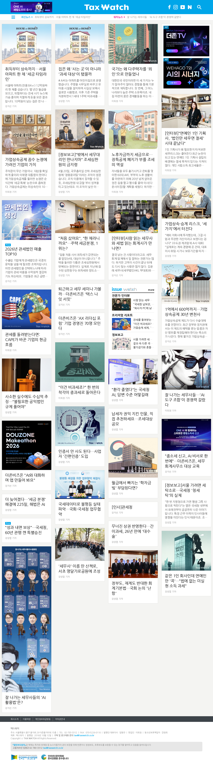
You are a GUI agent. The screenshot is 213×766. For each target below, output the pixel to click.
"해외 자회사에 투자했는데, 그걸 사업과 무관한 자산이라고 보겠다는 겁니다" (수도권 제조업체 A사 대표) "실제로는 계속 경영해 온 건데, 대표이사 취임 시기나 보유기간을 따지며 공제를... (185, 243)
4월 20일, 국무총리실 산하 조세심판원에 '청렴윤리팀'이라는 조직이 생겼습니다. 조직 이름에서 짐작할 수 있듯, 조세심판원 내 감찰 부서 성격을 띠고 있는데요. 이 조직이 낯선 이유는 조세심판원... (79, 179)
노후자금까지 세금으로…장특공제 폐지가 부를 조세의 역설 (133, 160)
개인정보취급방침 (43, 719)
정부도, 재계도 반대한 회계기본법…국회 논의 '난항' (132, 588)
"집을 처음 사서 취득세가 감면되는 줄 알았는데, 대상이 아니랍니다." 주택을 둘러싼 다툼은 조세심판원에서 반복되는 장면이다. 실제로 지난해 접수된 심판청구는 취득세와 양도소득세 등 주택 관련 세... (79, 263)
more (151, 290)
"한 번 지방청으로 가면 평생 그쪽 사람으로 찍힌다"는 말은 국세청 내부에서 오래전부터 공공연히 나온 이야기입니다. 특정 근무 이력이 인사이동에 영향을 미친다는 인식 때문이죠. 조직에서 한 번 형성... (186, 510)
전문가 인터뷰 (121, 295)
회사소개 (14, 719)
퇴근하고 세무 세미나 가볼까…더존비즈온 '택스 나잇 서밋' (79, 294)
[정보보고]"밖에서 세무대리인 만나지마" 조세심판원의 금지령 (79, 160)
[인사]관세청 (122, 507)
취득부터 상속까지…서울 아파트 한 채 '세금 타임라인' (63, 17)
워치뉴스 (118, 17)
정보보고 (117, 334)
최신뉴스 (25, 17)
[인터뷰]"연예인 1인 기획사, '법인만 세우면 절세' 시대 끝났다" (185, 138)
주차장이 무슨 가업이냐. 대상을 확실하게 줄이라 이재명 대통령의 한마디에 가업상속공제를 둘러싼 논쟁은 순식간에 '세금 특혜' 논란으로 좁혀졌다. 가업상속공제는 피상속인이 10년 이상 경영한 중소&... (26, 179)
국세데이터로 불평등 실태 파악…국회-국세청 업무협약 (79, 509)
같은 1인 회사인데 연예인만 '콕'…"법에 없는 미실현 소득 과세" (185, 581)
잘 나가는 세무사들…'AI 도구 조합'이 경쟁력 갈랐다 (154, 17)
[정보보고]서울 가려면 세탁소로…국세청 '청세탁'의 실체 (185, 490)
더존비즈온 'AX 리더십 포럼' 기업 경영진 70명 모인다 (79, 323)
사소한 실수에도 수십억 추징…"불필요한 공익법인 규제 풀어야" (26, 402)
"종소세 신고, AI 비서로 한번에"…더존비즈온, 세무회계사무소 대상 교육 (186, 461)
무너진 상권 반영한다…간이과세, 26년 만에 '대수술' (133, 531)
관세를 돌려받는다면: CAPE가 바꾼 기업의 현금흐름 (26, 340)
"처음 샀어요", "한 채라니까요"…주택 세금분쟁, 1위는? (79, 243)
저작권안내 (60, 719)
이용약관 (27, 719)
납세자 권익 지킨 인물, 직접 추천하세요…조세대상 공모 (132, 419)
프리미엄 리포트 (122, 315)
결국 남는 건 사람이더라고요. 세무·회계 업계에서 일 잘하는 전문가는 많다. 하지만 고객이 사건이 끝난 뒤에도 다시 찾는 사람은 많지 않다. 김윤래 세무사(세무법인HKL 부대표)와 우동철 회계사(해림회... (133, 263)
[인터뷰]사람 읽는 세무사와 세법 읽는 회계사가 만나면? (132, 243)
